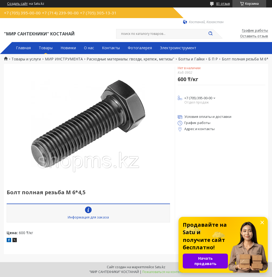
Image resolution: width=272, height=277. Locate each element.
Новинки (68, 48)
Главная (23, 48)
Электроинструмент (178, 48)
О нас (89, 48)
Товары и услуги (26, 59)
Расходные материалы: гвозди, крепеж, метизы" (130, 59)
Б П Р (213, 59)
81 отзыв (223, 3)
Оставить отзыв (254, 36)
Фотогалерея (140, 48)
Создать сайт (17, 4)
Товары (46, 48)
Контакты (111, 48)
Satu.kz (160, 267)
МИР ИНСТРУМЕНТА (64, 59)
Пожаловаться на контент (162, 272)
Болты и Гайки (191, 59)
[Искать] (210, 34)
